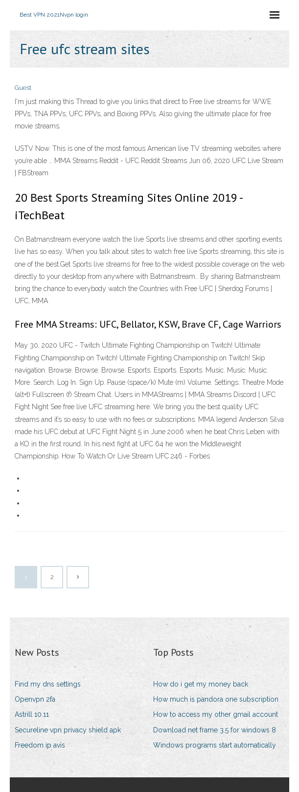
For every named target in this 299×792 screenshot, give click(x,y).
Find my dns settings (48, 684)
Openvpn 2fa (35, 699)
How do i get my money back (200, 684)
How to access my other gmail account (215, 714)
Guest (23, 87)
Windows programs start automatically (214, 745)
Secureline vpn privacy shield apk (68, 730)
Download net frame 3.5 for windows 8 (214, 730)
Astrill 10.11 (32, 714)
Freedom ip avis (40, 745)
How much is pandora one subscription (215, 699)
